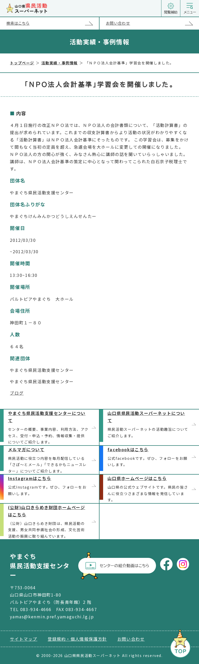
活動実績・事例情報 (59, 62)
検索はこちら (52, 23)
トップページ (22, 62)
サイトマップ (23, 639)
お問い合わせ (152, 23)
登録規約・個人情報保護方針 (77, 639)
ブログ (17, 393)
